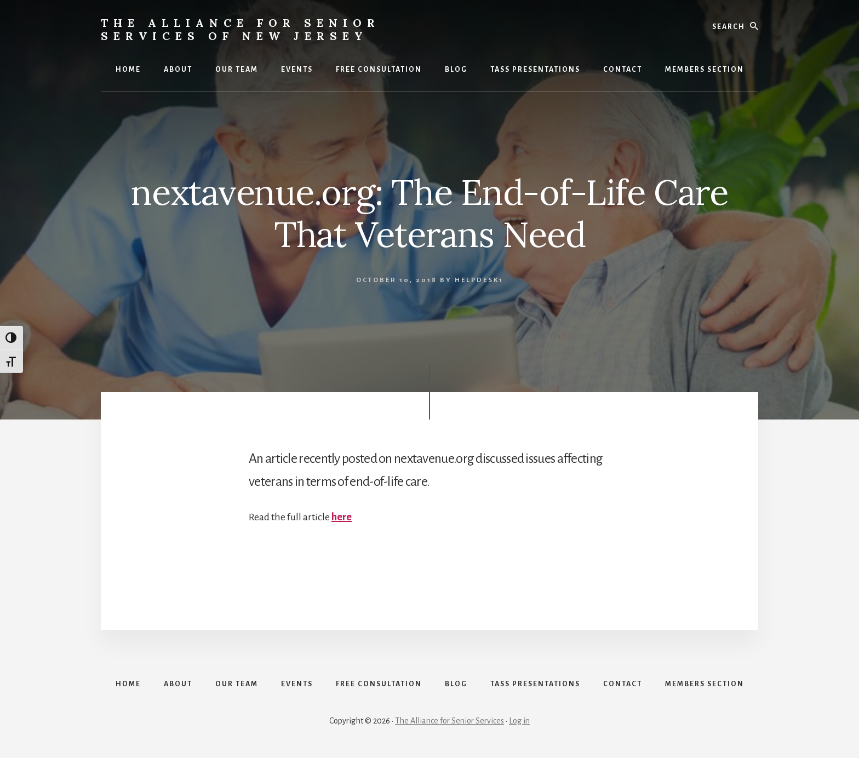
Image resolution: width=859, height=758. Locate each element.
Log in (519, 720)
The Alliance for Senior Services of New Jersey (240, 29)
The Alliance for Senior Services (449, 720)
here (341, 517)
